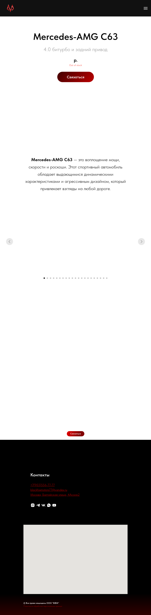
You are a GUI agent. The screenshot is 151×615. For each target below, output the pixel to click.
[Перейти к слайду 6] (60, 278)
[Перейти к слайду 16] (91, 278)
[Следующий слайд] (141, 241)
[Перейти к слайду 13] (81, 278)
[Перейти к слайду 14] (85, 278)
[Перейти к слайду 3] (50, 278)
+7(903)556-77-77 (42, 485)
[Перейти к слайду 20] (103, 278)
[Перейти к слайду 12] (78, 278)
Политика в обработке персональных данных (42, 606)
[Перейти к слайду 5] (56, 278)
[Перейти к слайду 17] (94, 278)
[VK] (43, 505)
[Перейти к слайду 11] (75, 278)
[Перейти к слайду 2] (47, 278)
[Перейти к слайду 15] (88, 278)
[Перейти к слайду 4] (53, 278)
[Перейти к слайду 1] (44, 278)
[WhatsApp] (49, 505)
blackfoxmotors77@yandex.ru (48, 490)
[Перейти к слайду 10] (72, 278)
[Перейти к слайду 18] (97, 278)
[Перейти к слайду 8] (66, 278)
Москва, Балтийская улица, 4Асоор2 (55, 494)
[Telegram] (38, 505)
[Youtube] (54, 505)
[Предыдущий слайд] (9, 241)
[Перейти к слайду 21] (106, 278)
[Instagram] (33, 505)
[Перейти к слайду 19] (100, 278)
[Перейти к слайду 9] (69, 278)
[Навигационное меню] (146, 8)
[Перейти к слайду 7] (63, 278)
